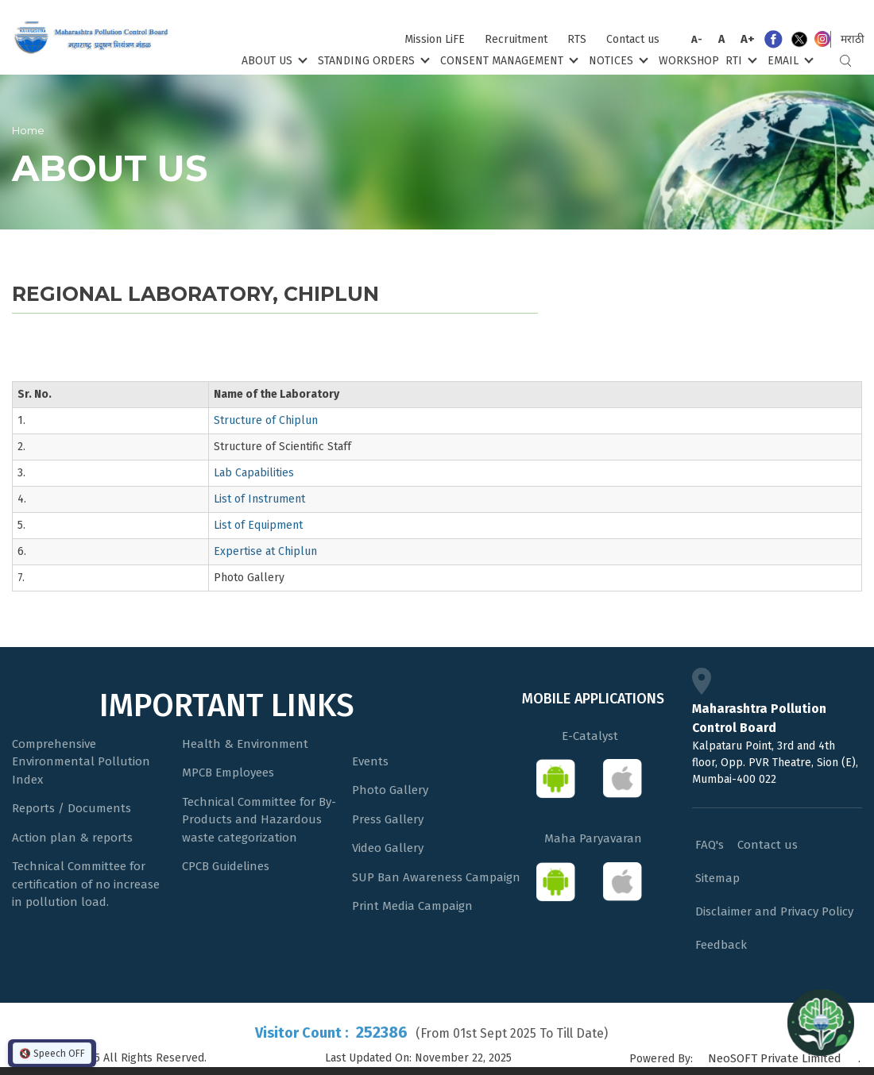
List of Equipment (258, 525)
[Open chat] (820, 1021)
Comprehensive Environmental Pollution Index (81, 762)
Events (370, 761)
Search (845, 61)
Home (28, 130)
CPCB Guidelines (225, 866)
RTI (739, 59)
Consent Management (507, 59)
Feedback (721, 945)
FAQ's (709, 845)
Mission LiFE (434, 39)
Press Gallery (387, 819)
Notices (617, 59)
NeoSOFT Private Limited (774, 1058)
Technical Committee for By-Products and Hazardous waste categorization (259, 820)
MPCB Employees (228, 772)
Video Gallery (387, 848)
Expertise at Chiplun (265, 551)
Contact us (632, 39)
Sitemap (717, 878)
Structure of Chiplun (266, 420)
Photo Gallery (390, 790)
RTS (576, 39)
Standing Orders (372, 59)
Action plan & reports (72, 837)
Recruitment (516, 39)
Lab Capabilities (254, 473)
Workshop (689, 60)
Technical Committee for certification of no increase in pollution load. (86, 884)
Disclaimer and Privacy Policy (774, 911)
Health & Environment (245, 744)
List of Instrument (259, 499)
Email (789, 59)
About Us (272, 59)
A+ (748, 39)
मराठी (852, 39)
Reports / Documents (71, 808)
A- (696, 39)
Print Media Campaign (412, 906)
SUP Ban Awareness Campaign (436, 877)
